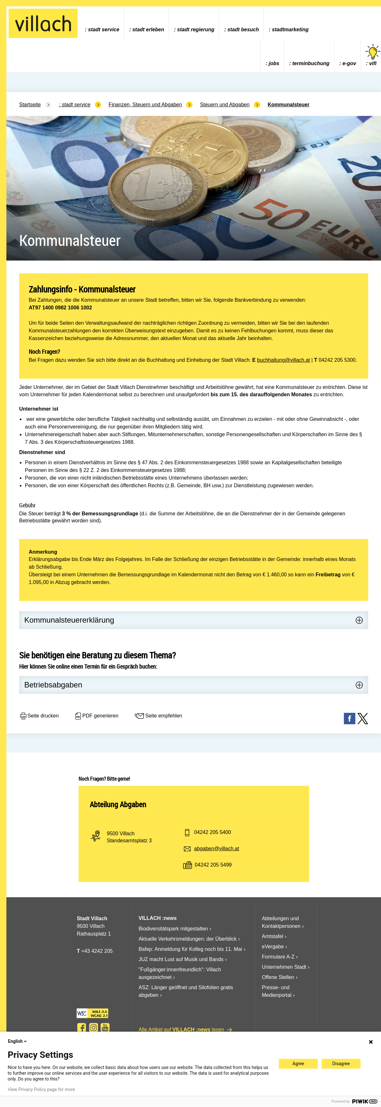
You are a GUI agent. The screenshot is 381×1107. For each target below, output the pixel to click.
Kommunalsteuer (288, 104)
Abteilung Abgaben (118, 804)
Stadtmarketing (290, 29)
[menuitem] (102, 22)
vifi (373, 55)
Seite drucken (39, 716)
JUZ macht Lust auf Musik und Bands (181, 959)
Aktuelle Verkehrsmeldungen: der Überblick (188, 939)
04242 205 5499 (213, 865)
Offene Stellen (278, 977)
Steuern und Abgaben (225, 104)
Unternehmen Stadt (284, 967)
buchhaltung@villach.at (283, 360)
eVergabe (273, 946)
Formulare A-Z (278, 956)
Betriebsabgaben (53, 684)
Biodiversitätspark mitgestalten (173, 928)
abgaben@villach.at (216, 848)
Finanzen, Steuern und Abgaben (145, 104)
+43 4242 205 (97, 951)
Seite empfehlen (158, 716)
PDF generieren (96, 716)
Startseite (30, 104)
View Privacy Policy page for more (41, 1089)
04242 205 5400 (212, 832)
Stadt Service (103, 29)
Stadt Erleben (148, 29)
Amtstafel (272, 936)
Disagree (341, 1063)
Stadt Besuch (243, 29)
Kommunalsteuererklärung (69, 620)
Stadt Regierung (195, 29)
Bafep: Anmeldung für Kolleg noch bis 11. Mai (190, 949)
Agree (298, 1063)
